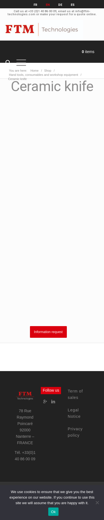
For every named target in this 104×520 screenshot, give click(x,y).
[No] (97, 502)
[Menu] (18, 63)
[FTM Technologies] (41, 29)
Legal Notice (74, 413)
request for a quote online (76, 14)
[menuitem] (5, 63)
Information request (48, 332)
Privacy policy (75, 432)
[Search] (5, 63)
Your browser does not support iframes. (52, 209)
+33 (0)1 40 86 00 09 (42, 11)
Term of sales (75, 394)
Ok (53, 512)
